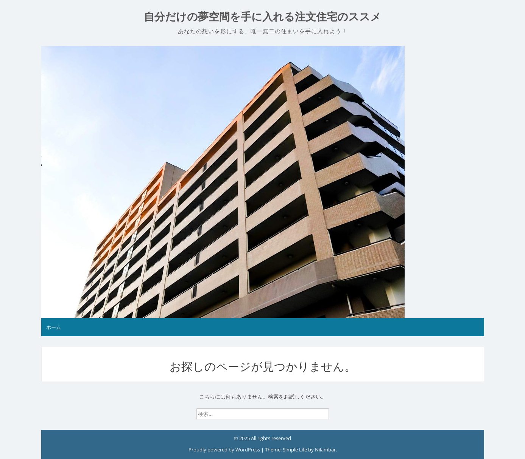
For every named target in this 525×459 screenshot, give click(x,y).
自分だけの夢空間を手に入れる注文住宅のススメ (262, 17)
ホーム (53, 327)
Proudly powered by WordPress (225, 449)
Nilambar (325, 449)
